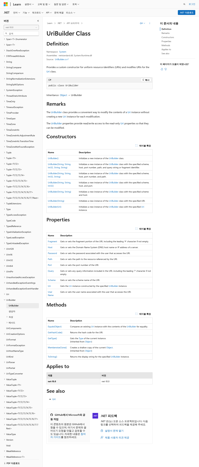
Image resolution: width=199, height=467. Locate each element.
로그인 (192, 3)
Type (81, 338)
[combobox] (21, 27)
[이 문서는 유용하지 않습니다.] (165, 69)
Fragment (52, 241)
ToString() (52, 356)
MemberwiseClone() (57, 347)
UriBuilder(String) (56, 200)
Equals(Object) (55, 326)
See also (165, 53)
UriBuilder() (53, 158)
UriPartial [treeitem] (10, 357)
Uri (48, 71)
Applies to (166, 49)
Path (50, 259)
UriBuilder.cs (61, 59)
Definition (166, 28)
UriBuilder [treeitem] (14, 294)
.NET (59, 23)
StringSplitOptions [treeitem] (15, 73)
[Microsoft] (6, 4)
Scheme (52, 280)
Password (52, 253)
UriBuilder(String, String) (59, 191)
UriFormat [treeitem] (11, 328)
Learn (49, 23)
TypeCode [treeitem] (11, 209)
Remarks (166, 33)
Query (51, 270)
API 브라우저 (73, 23)
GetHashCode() (55, 332)
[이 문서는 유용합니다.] (162, 69)
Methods (166, 45)
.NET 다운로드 (187, 12)
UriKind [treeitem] (9, 345)
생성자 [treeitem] (12, 300)
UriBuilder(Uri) (54, 206)
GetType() (52, 338)
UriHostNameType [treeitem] (14, 340)
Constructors (168, 37)
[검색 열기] (184, 4)
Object (63, 95)
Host (50, 247)
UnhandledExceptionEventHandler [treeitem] (22, 277)
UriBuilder (56, 112)
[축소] (38, 21)
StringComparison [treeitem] (14, 62)
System (62, 51)
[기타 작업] (150, 23)
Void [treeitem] (8, 434)
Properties (166, 41)
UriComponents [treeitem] (13, 317)
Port (50, 264)
